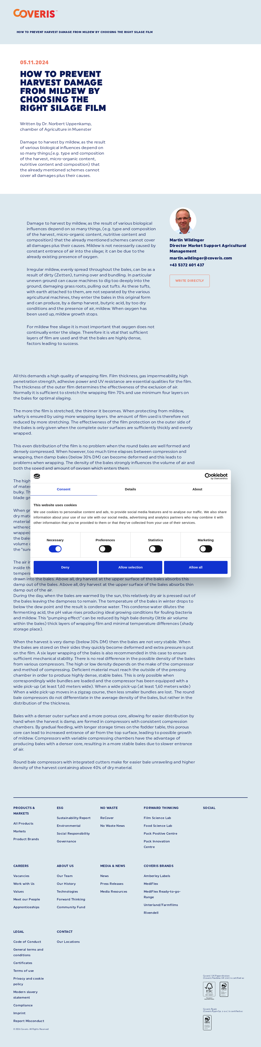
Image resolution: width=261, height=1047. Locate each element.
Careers (21, 866)
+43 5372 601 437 (187, 265)
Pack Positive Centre (160, 834)
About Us (65, 866)
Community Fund (71, 907)
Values (18, 892)
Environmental (69, 826)
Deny (65, 567)
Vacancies (21, 876)
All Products (23, 823)
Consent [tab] (63, 489)
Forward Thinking (161, 808)
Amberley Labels (157, 876)
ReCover (107, 818)
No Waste (109, 808)
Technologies (67, 892)
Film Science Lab (157, 818)
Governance (66, 841)
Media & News (112, 866)
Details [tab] (130, 489)
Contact (65, 932)
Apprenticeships (26, 907)
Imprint (19, 1013)
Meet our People (26, 899)
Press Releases (111, 884)
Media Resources (113, 892)
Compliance (23, 1005)
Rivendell (151, 913)
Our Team (65, 876)
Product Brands (26, 839)
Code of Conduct (27, 942)
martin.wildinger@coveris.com (201, 258)
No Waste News (112, 826)
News (104, 876)
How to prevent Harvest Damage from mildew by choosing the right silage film (85, 32)
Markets (19, 831)
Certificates (22, 963)
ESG (60, 808)
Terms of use (23, 971)
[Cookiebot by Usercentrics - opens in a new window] (208, 476)
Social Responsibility (73, 834)
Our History (66, 884)
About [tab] (197, 489)
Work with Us (23, 884)
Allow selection (130, 567)
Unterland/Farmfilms (161, 905)
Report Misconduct (28, 1021)
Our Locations (68, 942)
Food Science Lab (158, 826)
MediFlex (151, 884)
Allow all (196, 567)
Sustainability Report (74, 818)
